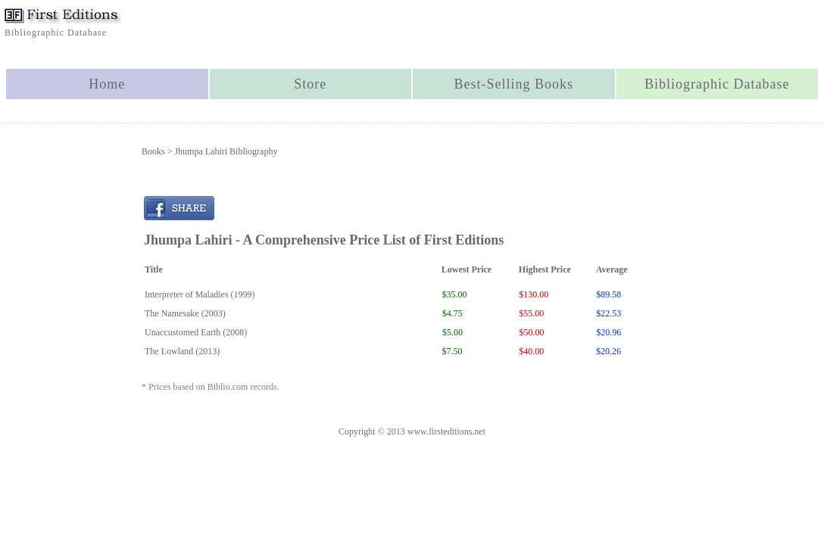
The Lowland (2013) (182, 351)
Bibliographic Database (717, 84)
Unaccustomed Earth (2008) (196, 332)
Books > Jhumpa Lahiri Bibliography (209, 151)
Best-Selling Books (513, 84)
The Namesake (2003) (185, 313)
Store (310, 84)
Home (107, 84)
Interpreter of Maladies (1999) (200, 294)
